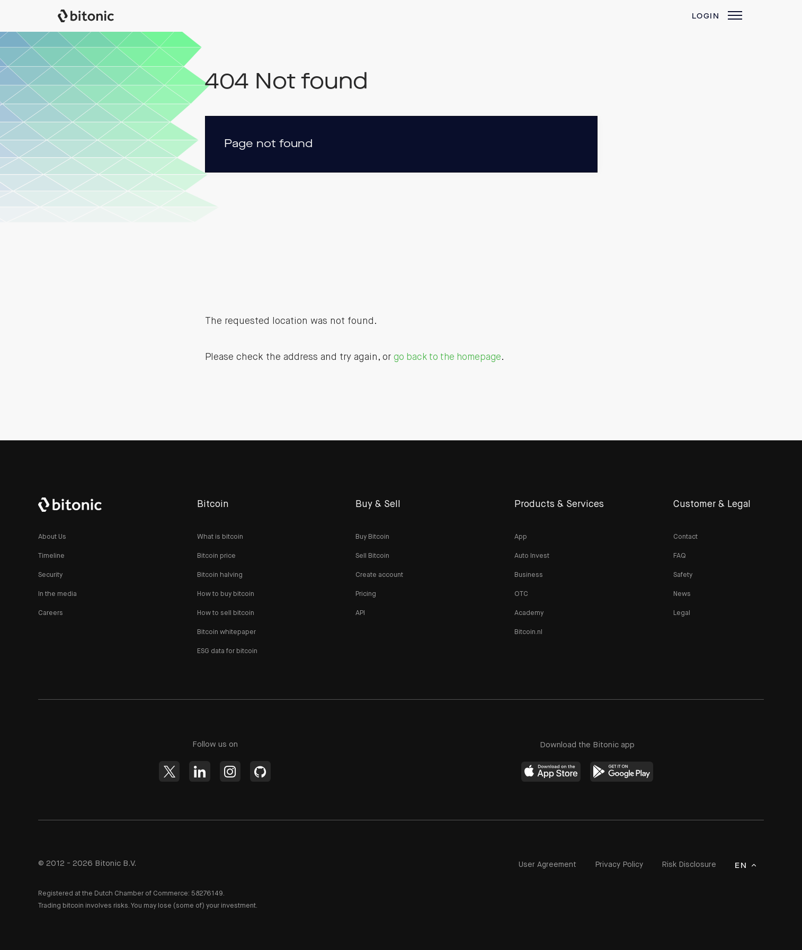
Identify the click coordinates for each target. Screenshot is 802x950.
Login (705, 16)
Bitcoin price (216, 556)
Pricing (365, 594)
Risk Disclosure (685, 865)
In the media (57, 594)
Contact (685, 536)
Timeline (51, 556)
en (741, 866)
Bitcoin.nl (528, 632)
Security (50, 575)
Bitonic (96, 16)
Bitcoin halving (220, 575)
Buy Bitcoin (372, 536)
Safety (682, 575)
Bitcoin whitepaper (226, 632)
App (520, 536)
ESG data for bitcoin (227, 651)
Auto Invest (531, 556)
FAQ (679, 556)
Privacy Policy (610, 865)
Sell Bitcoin (372, 556)
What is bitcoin (220, 536)
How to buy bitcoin (225, 594)
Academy (528, 613)
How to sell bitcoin (225, 613)
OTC (521, 594)
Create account (379, 575)
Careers (50, 613)
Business (528, 575)
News (682, 594)
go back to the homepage (450, 357)
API (360, 613)
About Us (52, 536)
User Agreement (534, 865)
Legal (681, 613)
